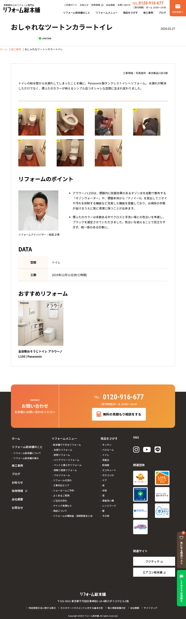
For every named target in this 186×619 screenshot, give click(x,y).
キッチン (106, 442)
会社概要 (17, 488)
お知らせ (84, 4)
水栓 (104, 488)
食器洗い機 (107, 498)
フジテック (152, 561)
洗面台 (105, 457)
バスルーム (107, 447)
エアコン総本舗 (152, 572)
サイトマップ (152, 607)
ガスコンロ (107, 473)
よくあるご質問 (60, 493)
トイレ (105, 452)
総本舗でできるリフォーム (66, 442)
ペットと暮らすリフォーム (67, 462)
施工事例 (148, 12)
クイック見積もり (61, 503)
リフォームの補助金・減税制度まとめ (72, 513)
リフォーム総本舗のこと (76, 12)
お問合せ (17, 495)
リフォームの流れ (61, 478)
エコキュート (109, 467)
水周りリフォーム (62, 447)
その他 (105, 513)
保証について (59, 508)
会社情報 (110, 4)
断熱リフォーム (61, 452)
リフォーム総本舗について (27, 449)
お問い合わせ (124, 4)
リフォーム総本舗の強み (26, 454)
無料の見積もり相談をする (119, 413)
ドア (104, 478)
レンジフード (109, 503)
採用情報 (95, 4)
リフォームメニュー (107, 12)
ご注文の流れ (59, 498)
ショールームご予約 (62, 488)
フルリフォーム (61, 473)
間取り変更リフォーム (64, 467)
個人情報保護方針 (117, 607)
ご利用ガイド (70, 4)
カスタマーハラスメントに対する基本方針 (81, 607)
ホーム (4, 49)
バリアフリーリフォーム (65, 457)
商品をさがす (130, 12)
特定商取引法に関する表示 (41, 607)
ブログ (162, 12)
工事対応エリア (60, 483)
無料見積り (177, 11)
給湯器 (105, 462)
